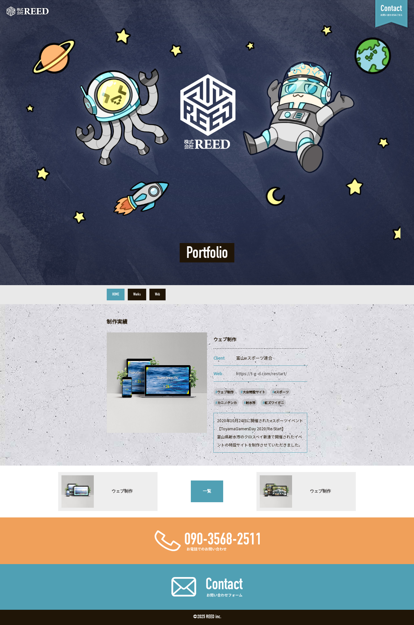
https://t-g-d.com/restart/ (261, 373)
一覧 (207, 491)
